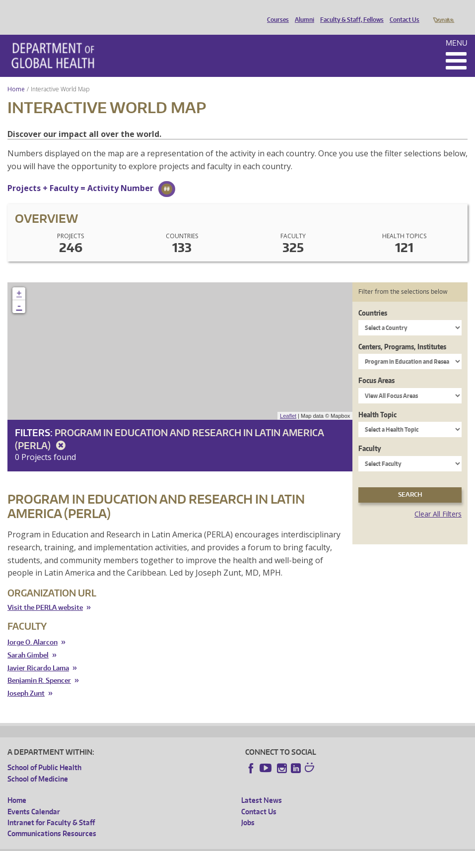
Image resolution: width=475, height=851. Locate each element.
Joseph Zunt (26, 679)
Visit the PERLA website (45, 593)
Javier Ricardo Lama (38, 654)
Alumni (302, 11)
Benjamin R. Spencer (39, 666)
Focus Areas (376, 366)
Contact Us (402, 11)
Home (16, 75)
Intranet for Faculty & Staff (51, 808)
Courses (275, 11)
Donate (443, 11)
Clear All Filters (438, 500)
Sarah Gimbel (28, 641)
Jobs (248, 808)
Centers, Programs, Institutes (402, 332)
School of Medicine (37, 765)
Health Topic (377, 400)
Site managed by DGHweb (238, 843)
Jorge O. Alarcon (32, 628)
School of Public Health (44, 753)
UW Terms (179, 843)
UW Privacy (139, 843)
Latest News (261, 786)
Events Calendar (33, 797)
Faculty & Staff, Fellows (349, 11)
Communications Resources (51, 819)
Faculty (369, 434)
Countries (372, 299)
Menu (457, 29)
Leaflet (288, 402)
